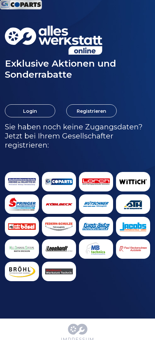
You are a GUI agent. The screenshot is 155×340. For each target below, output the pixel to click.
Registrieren (91, 111)
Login (30, 111)
